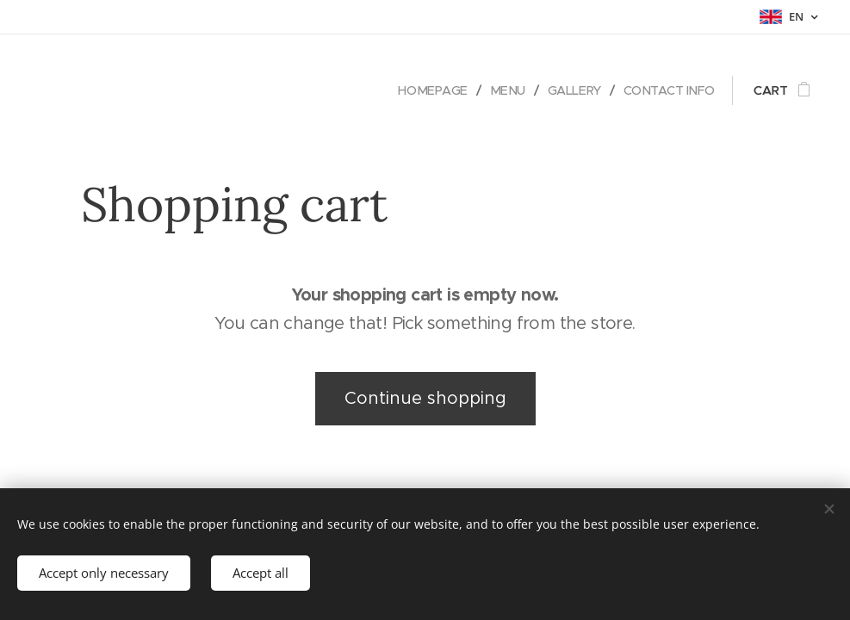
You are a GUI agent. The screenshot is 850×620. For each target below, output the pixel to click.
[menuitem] (427, 90)
